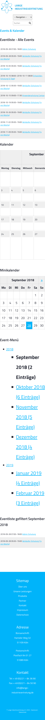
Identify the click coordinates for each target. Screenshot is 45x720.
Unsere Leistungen (22, 591)
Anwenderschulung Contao (33, 95)
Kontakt (22, 605)
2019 (9, 465)
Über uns (22, 586)
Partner (22, 600)
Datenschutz (22, 614)
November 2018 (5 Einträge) (27, 417)
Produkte (22, 596)
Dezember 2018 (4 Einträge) (26, 447)
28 (29, 325)
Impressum (22, 610)
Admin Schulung (29, 49)
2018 (9, 349)
